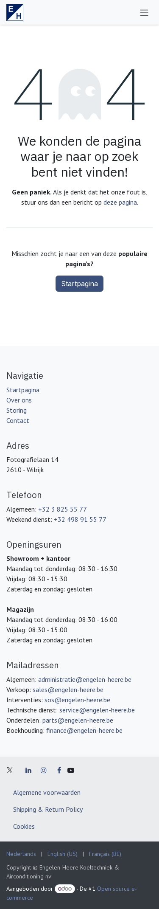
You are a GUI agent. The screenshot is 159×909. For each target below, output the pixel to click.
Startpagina (79, 283)
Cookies (24, 826)
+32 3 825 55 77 (62, 509)
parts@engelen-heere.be (77, 720)
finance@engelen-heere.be (84, 730)
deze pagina (120, 202)
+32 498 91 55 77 (80, 519)
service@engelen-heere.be (97, 710)
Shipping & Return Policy (48, 809)
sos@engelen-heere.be (77, 699)
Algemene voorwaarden (47, 792)
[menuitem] (21, 854)
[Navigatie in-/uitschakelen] (144, 12)
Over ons (19, 400)
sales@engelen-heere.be (68, 689)
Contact (17, 420)
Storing (16, 410)
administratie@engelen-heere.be (84, 679)
